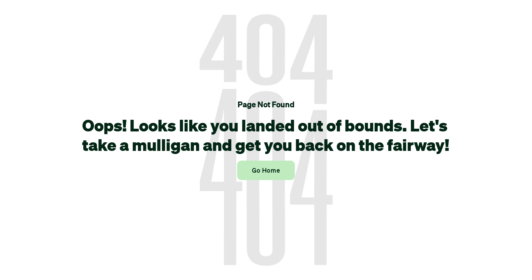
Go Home (266, 170)
